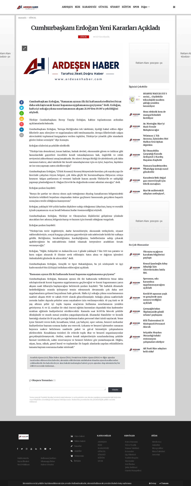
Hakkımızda (23, 458)
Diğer (144, 7)
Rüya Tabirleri (158, 451)
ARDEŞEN (67, 7)
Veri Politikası (23, 464)
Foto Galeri (77, 436)
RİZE (77, 7)
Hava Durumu (131, 442)
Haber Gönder (47, 464)
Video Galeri (78, 441)
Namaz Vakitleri (132, 448)
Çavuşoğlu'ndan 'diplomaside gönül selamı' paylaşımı (153, 311)
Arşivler (76, 451)
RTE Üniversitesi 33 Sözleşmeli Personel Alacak (154, 323)
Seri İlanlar (130, 464)
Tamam (163, 483)
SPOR (136, 7)
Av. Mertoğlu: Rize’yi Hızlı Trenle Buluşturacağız (154, 126)
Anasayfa (22, 18)
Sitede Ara (156, 442)
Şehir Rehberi (131, 467)
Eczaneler (129, 451)
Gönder (115, 390)
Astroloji (156, 454)
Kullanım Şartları (48, 458)
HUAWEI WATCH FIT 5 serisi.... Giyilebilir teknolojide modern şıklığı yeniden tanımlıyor (155, 99)
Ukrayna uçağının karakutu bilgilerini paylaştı (154, 254)
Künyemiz (77, 456)
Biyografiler (157, 448)
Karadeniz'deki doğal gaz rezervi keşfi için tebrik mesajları (154, 181)
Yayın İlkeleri (23, 461)
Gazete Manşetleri (133, 470)
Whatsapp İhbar (48, 461)
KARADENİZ (89, 7)
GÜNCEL (103, 7)
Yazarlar (76, 446)
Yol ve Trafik (130, 445)
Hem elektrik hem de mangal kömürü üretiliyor (154, 114)
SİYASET (115, 7)
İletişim (76, 461)
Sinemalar (129, 461)
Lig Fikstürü (130, 454)
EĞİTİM (126, 7)
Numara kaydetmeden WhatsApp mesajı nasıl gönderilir (155, 169)
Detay (152, 483)
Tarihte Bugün (131, 458)
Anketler (156, 445)
